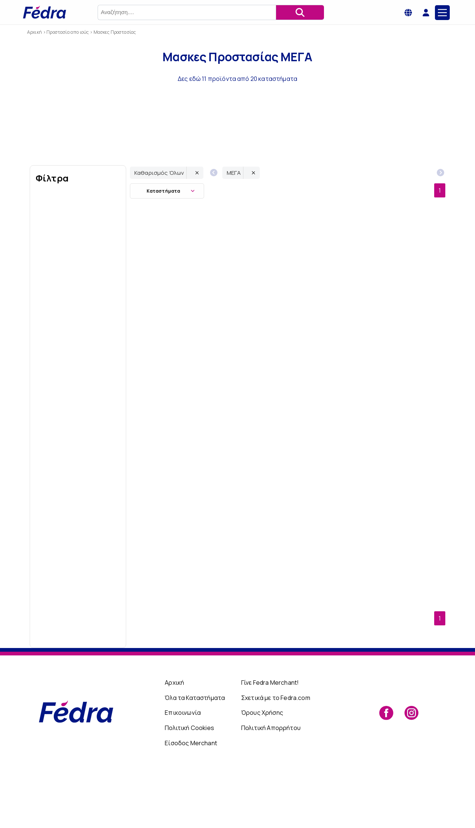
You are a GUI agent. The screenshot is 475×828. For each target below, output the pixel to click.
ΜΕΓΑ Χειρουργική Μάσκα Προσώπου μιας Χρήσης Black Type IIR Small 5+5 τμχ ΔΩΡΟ (169, 339)
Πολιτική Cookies (189, 777)
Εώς (100, 681)
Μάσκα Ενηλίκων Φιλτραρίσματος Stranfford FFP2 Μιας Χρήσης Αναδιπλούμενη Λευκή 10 (327, 339)
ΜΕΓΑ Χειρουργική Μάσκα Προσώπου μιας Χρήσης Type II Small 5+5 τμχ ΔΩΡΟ (169, 590)
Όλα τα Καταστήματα (195, 747)
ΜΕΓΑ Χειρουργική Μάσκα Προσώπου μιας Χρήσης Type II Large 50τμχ (405, 465)
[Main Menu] (442, 12)
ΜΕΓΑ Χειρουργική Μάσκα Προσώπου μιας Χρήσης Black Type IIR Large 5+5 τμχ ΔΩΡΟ (405, 339)
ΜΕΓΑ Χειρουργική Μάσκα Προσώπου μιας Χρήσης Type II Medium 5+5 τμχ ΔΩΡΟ (327, 464)
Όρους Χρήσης (262, 763)
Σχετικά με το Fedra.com (275, 747)
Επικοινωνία (183, 763)
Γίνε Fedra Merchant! (270, 733)
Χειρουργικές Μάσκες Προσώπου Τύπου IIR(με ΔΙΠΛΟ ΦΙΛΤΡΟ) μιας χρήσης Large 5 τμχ (248, 464)
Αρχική (174, 733)
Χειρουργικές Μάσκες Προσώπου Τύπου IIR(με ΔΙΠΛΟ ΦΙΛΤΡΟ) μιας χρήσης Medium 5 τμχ (248, 339)
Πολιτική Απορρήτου (271, 777)
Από (56, 681)
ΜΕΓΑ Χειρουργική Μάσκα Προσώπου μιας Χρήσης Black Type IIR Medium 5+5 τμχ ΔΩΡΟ (169, 464)
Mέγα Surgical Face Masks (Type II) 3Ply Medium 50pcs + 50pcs (248, 590)
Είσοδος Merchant (191, 793)
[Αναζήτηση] (300, 12)
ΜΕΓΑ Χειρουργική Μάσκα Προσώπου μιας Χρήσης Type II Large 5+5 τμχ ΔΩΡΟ (327, 590)
